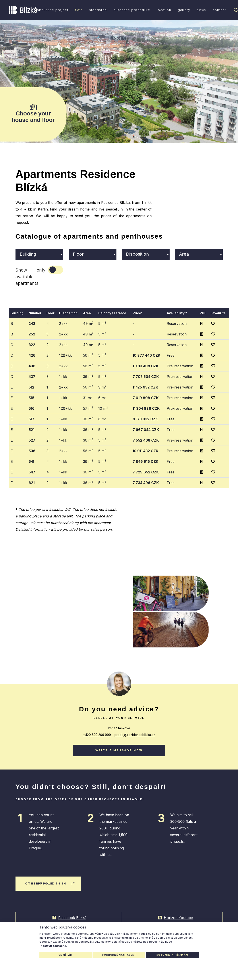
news (201, 10)
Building (17, 313)
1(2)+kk (65, 355)
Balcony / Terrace (112, 313)
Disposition (68, 313)
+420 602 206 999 (97, 735)
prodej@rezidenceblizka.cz (134, 735)
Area (87, 313)
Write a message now (119, 750)
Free (170, 355)
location (164, 10)
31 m (87, 397)
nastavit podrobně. (54, 946)
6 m (102, 397)
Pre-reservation (180, 366)
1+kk (63, 376)
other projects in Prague (50, 883)
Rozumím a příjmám (172, 954)
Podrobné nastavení (118, 954)
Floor (50, 313)
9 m (102, 387)
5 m (102, 323)
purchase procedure (132, 10)
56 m (88, 355)
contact (219, 10)
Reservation (177, 323)
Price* (138, 313)
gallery (184, 10)
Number (35, 313)
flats (79, 10)
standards (98, 10)
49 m (88, 323)
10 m (103, 408)
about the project (52, 10)
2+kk (63, 323)
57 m (88, 408)
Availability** (177, 313)
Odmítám (65, 954)
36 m (88, 376)
